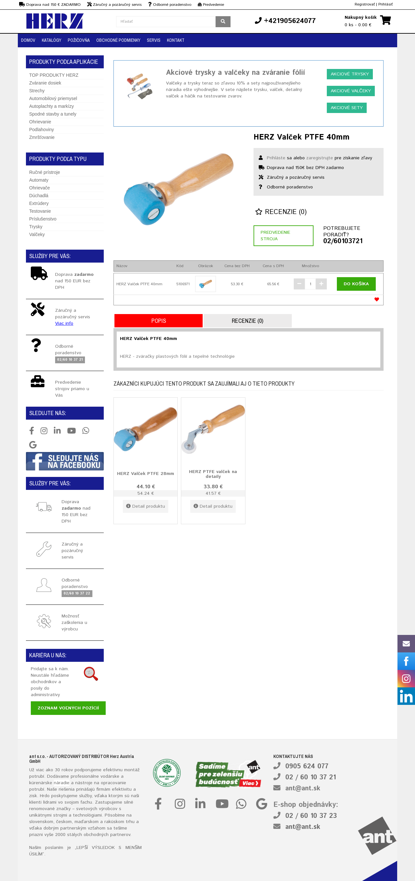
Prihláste (276, 158)
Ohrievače (39, 187)
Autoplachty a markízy (51, 106)
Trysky (35, 226)
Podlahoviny (41, 129)
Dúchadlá (38, 195)
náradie (61, 783)
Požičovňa (79, 40)
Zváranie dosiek (45, 82)
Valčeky (37, 234)
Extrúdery (39, 203)
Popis (158, 321)
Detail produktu (145, 506)
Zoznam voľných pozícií (68, 708)
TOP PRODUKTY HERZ (53, 75)
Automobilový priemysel (53, 98)
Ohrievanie (40, 121)
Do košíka (356, 284)
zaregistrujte (319, 158)
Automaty (38, 180)
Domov (28, 40)
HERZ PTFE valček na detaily (213, 474)
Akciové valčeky (351, 91)
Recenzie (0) (281, 212)
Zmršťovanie (41, 137)
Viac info (64, 323)
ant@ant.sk (302, 788)
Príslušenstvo (42, 218)
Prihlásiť (385, 4)
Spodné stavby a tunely (53, 114)
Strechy (36, 90)
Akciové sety (347, 108)
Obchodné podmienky (118, 40)
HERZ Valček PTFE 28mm (145, 473)
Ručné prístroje (44, 172)
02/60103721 (342, 241)
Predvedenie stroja (275, 235)
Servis (153, 40)
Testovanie (40, 211)
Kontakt (175, 40)
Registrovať (365, 4)
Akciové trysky (350, 74)
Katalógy (51, 40)
